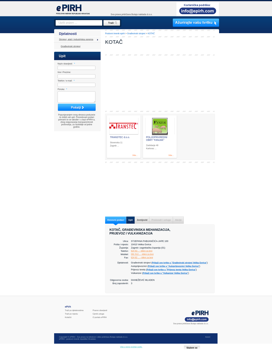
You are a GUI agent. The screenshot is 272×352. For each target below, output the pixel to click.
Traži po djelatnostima (74, 310)
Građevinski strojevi (70, 46)
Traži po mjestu (71, 314)
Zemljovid (142, 220)
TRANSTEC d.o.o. (120, 137)
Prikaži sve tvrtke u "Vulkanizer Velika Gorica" (165, 273)
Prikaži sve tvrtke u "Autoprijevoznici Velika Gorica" (173, 266)
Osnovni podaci (115, 220)
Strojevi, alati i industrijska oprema (76, 39)
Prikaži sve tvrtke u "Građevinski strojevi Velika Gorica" (179, 263)
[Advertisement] (234, 89)
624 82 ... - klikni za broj (142, 257)
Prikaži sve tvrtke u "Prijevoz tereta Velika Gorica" (171, 269)
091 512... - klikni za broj (142, 254)
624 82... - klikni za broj (141, 251)
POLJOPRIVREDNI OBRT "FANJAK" (156, 138)
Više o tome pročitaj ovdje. (131, 347)
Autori (207, 337)
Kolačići (68, 317)
